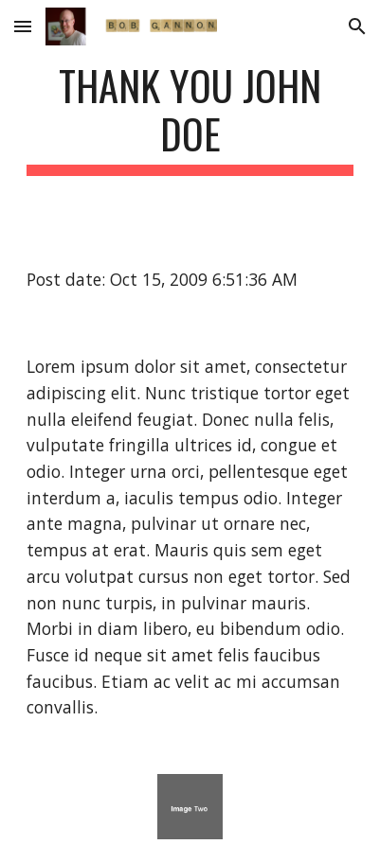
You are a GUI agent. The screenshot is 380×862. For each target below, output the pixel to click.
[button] (22, 26)
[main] (190, 118)
